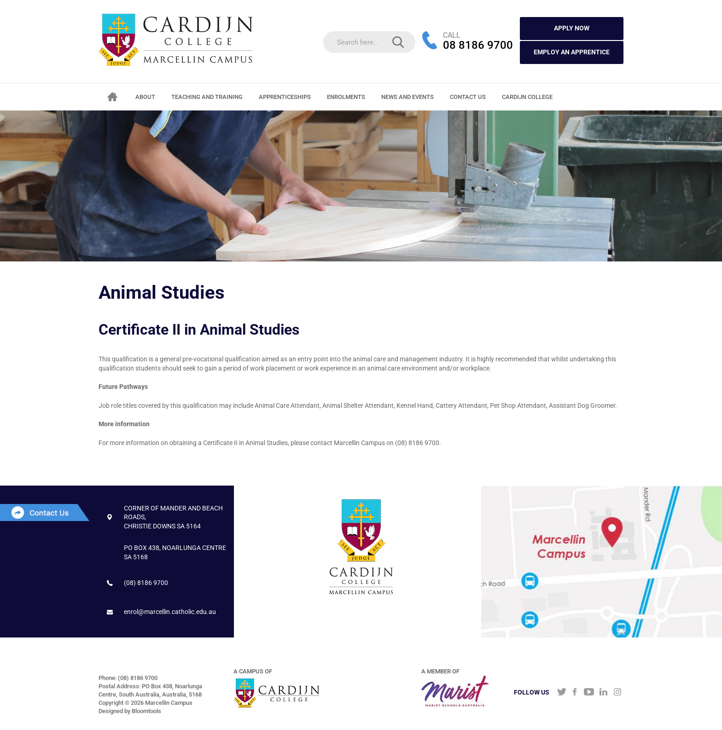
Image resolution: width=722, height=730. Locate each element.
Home (112, 96)
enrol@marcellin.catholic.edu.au (170, 611)
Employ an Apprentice (572, 52)
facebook (575, 692)
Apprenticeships (285, 96)
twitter (560, 692)
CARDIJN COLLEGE (527, 96)
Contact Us (468, 96)
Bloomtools (146, 713)
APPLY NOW (571, 28)
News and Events (407, 96)
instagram (617, 692)
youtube (589, 692)
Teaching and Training (207, 96)
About (145, 96)
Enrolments (346, 96)
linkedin (603, 692)
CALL (451, 35)
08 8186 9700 (478, 46)
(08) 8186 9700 (146, 582)
